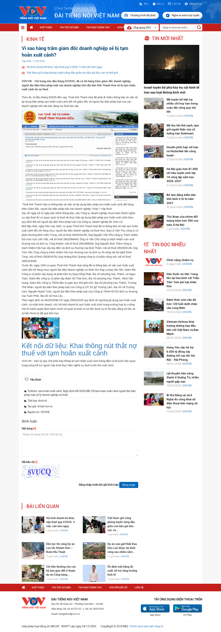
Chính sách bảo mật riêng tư (146, 626)
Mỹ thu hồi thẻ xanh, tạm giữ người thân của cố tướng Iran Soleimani (183, 129)
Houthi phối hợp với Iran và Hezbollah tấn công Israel (182, 151)
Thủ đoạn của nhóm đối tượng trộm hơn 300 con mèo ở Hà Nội (183, 221)
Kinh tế (35, 39)
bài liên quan (42, 506)
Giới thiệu (46, 27)
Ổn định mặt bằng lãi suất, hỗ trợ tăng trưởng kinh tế (122, 571)
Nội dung (29, 428)
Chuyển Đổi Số (118, 587)
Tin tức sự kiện (69, 27)
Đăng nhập (193, 3)
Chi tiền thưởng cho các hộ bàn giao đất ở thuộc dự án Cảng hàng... (61, 571)
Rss (143, 3)
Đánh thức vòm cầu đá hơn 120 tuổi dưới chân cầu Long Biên (182, 304)
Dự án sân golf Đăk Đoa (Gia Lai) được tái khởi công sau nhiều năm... (122, 548)
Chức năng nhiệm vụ (180, 260)
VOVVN (64, 530)
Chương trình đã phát (140, 15)
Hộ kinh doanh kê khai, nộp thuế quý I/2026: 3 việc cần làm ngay (64, 67)
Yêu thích (35, 379)
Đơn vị (158, 3)
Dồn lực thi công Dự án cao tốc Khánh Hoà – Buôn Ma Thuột (60, 548)
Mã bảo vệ (29, 462)
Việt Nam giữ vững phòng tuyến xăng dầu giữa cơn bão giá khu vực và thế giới (72, 72)
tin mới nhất (167, 38)
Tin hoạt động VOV (98, 27)
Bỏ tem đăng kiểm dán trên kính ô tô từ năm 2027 (181, 199)
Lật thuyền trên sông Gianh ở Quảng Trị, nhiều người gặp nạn (183, 377)
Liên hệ (174, 3)
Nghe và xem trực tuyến (182, 15)
